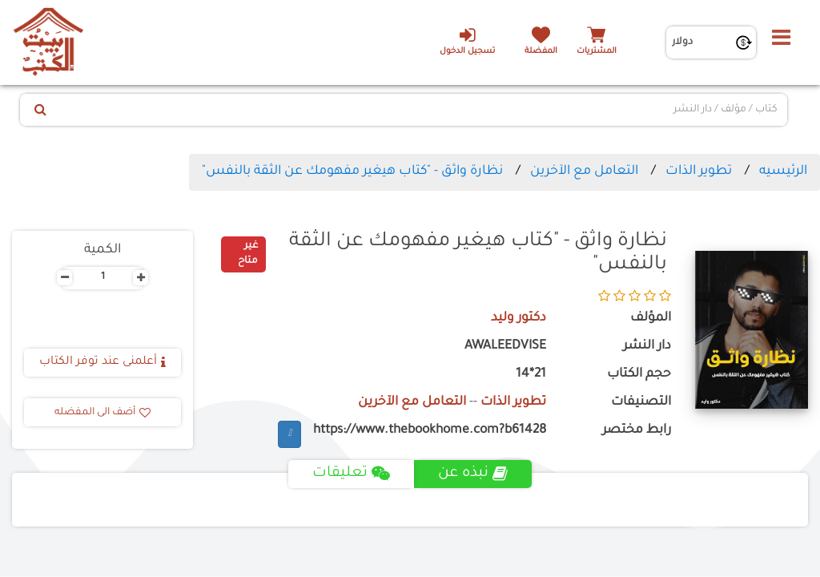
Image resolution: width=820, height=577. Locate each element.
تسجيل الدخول (467, 41)
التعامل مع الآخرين (584, 171)
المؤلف (650, 318)
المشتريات (597, 51)
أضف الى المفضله (102, 412)
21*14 (531, 374)
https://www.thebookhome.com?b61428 (429, 431)
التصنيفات (641, 403)
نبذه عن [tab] (473, 474)
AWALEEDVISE (505, 346)
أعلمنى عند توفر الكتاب (102, 362)
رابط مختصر (636, 431)
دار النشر (647, 346)
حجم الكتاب (639, 374)
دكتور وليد (518, 318)
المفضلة (541, 51)
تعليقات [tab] (351, 474)
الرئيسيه (783, 171)
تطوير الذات (698, 171)
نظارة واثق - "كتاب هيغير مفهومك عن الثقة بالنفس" (352, 171)
